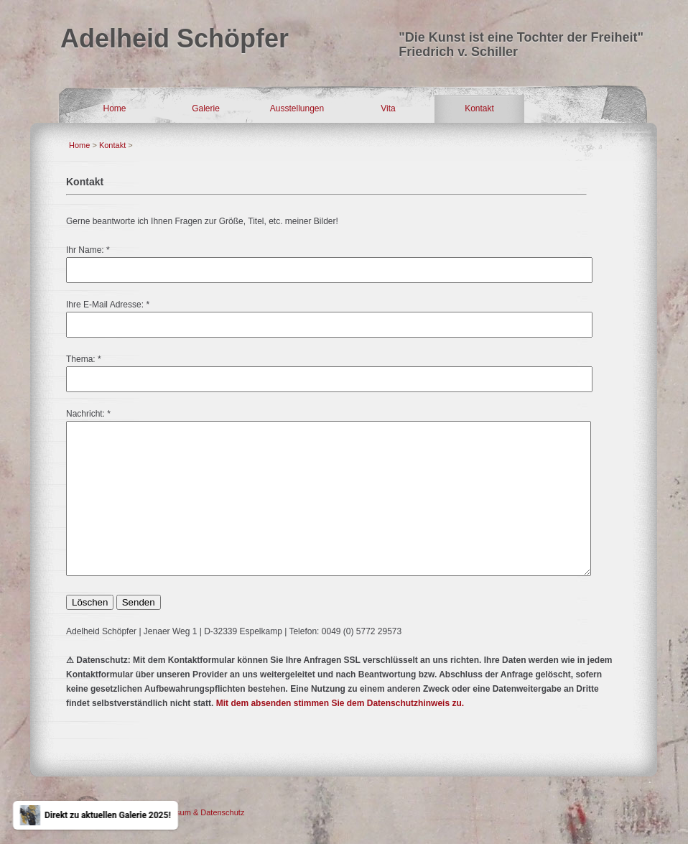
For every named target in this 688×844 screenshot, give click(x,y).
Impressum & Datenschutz (198, 812)
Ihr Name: (85, 250)
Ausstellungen (297, 108)
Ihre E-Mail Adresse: (105, 305)
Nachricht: (85, 414)
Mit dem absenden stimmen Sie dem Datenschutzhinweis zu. (340, 703)
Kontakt (479, 108)
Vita (388, 108)
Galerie (206, 108)
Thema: (81, 359)
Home (114, 108)
